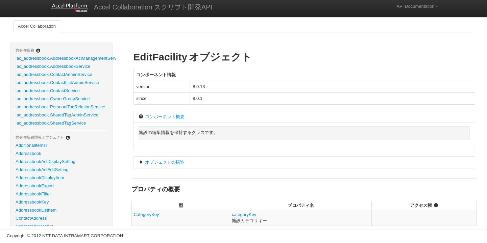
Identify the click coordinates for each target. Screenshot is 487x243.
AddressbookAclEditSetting (42, 169)
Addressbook (28, 153)
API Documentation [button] (417, 6)
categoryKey (244, 214)
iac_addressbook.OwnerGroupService (53, 98)
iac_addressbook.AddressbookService (53, 66)
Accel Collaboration (37, 26)
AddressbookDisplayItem (40, 177)
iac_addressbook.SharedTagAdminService (57, 114)
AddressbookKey (32, 202)
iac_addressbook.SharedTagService (51, 123)
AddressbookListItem (36, 210)
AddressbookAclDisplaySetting (45, 161)
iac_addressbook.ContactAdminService (54, 74)
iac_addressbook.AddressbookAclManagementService (64, 58)
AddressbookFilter (33, 193)
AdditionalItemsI (31, 145)
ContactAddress (31, 218)
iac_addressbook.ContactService (48, 90)
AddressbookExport (35, 185)
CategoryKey (146, 214)
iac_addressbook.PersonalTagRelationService (60, 106)
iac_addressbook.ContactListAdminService (57, 82)
